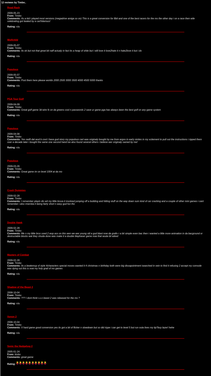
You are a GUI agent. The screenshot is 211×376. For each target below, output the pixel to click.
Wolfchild (12, 40)
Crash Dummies (16, 190)
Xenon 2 (12, 316)
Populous (12, 69)
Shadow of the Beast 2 (20, 287)
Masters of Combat (18, 255)
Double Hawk (14, 222)
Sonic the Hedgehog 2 (20, 346)
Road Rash (13, 7)
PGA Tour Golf (15, 99)
